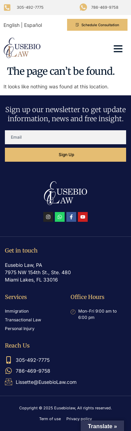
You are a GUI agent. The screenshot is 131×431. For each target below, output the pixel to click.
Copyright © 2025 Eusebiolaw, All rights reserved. (65, 408)
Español (33, 25)
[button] (118, 48)
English (11, 25)
